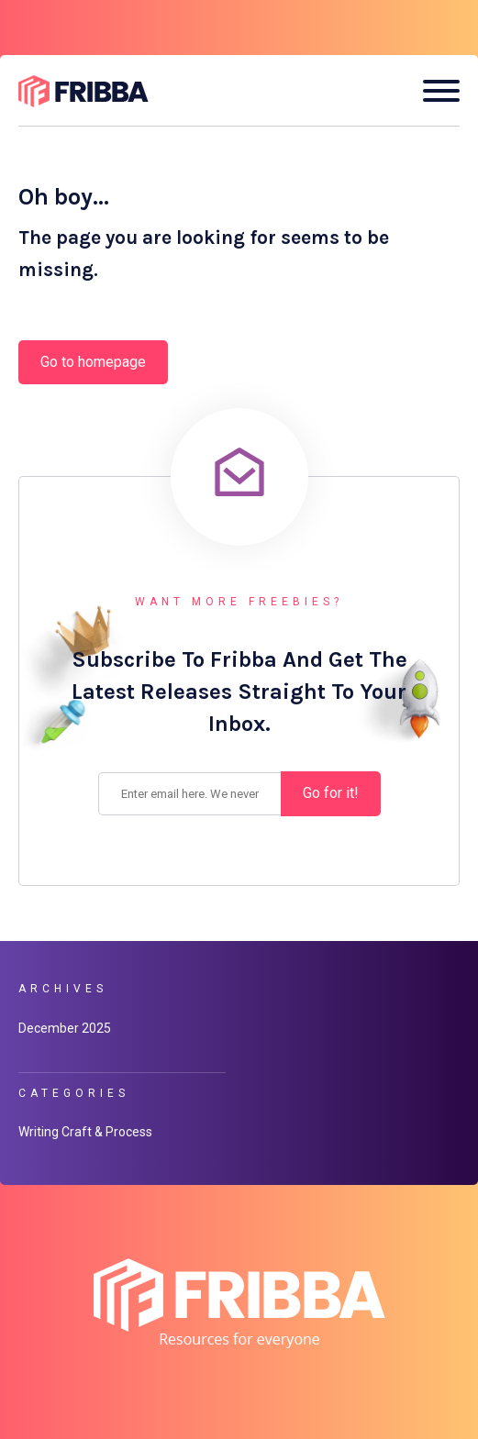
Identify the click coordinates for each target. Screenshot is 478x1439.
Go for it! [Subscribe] (331, 793)
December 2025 (64, 1028)
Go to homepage (93, 362)
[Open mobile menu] (434, 91)
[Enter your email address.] (190, 793)
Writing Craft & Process (85, 1131)
